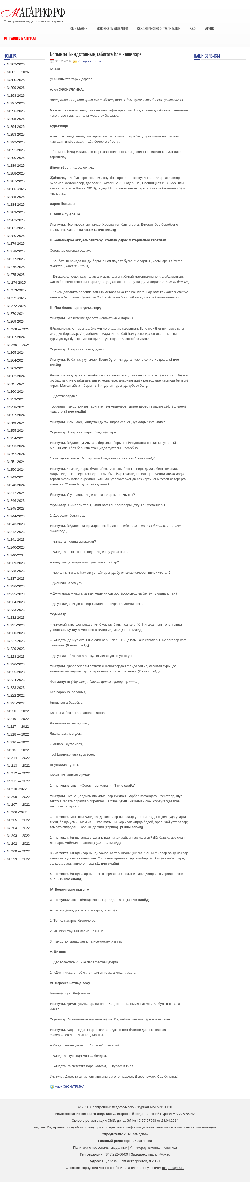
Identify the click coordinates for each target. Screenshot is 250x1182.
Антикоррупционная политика (153, 1148)
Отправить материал (20, 38)
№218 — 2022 (18, 734)
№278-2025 (16, 251)
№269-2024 (16, 321)
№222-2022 (16, 695)
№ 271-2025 (16, 298)
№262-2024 (16, 376)
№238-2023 (16, 571)
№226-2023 (16, 664)
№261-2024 (16, 384)
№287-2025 (16, 181)
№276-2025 (16, 267)
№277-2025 (16, 259)
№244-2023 (16, 516)
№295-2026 (16, 119)
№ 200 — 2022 (18, 851)
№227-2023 (16, 641)
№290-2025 (16, 158)
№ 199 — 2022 (18, 859)
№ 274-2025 (16, 282)
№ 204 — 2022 (18, 828)
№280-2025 (16, 236)
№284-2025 (16, 204)
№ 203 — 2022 (18, 836)
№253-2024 (16, 446)
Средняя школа (89, 61)
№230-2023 (16, 633)
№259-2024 (16, 399)
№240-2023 (16, 547)
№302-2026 (16, 64)
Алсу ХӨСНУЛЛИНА (69, 1086)
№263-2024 (16, 368)
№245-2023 (16, 508)
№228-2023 (16, 656)
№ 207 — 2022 (18, 804)
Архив (209, 28)
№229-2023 (16, 649)
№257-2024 (16, 415)
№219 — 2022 (18, 719)
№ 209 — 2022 (18, 797)
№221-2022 (16, 703)
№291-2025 (16, 150)
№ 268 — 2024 (18, 329)
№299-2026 (16, 88)
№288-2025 (16, 173)
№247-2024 (16, 493)
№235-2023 (16, 594)
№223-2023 (16, 688)
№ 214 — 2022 (18, 758)
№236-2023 (16, 586)
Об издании (79, 28)
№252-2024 (16, 454)
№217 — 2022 (18, 727)
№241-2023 (16, 540)
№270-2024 (16, 314)
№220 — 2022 (18, 711)
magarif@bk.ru (159, 1154)
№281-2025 (16, 228)
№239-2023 (16, 563)
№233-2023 (16, 610)
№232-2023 (16, 617)
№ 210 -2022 (17, 789)
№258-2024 (16, 407)
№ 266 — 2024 (18, 345)
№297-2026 (16, 103)
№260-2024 (16, 391)
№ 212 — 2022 (18, 773)
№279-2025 (16, 243)
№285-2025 (16, 197)
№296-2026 (16, 111)
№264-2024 (16, 360)
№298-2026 (16, 95)
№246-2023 (16, 501)
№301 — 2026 (18, 72)
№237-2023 (16, 578)
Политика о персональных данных (100, 1148)
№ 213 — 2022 (18, 765)
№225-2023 (16, 672)
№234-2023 (16, 602)
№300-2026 (16, 80)
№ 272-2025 (16, 306)
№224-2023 (16, 680)
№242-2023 (16, 532)
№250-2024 (16, 469)
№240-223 (15, 555)
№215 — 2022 (18, 750)
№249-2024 (16, 477)
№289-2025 (16, 166)
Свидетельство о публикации (158, 28)
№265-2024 (16, 353)
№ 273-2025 (16, 290)
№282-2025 (16, 220)
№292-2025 (16, 142)
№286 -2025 (16, 189)
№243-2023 (16, 524)
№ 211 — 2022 (18, 781)
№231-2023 (16, 625)
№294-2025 (16, 127)
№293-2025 (16, 134)
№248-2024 (16, 485)
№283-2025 (16, 212)
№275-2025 (16, 275)
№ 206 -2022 (17, 812)
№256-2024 (16, 423)
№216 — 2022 (18, 742)
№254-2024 (16, 438)
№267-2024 (16, 337)
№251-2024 (16, 462)
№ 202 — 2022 (18, 843)
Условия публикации (112, 28)
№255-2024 (16, 430)
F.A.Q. (193, 28)
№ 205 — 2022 (18, 820)
